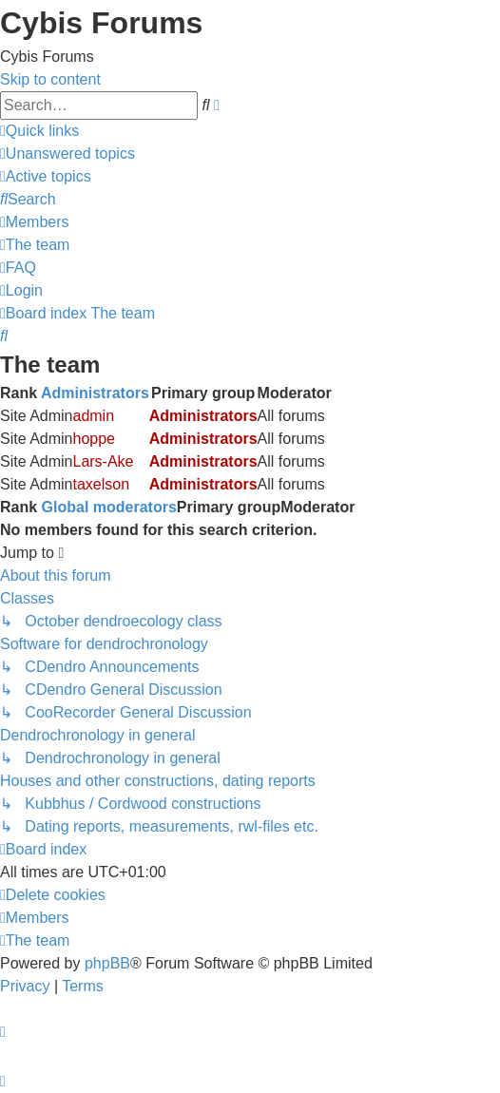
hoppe (93, 439)
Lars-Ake (102, 461)
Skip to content (50, 79)
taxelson (100, 484)
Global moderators (109, 507)
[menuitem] (67, 153)
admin (93, 416)
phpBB (107, 963)
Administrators (95, 393)
